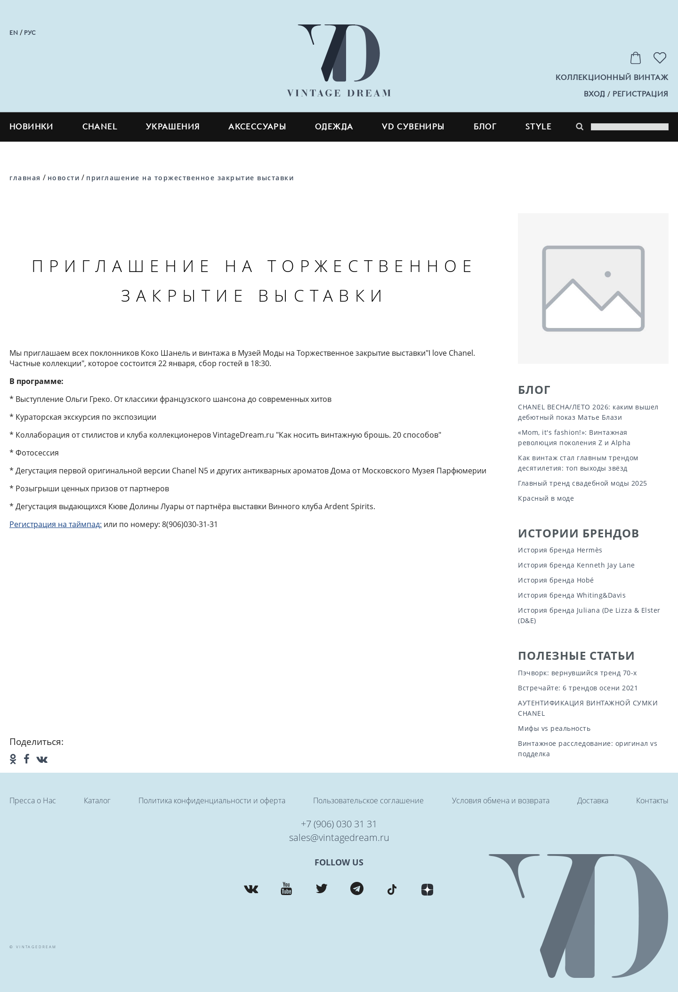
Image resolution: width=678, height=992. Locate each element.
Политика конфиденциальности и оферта (211, 800)
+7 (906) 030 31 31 (339, 823)
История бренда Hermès (560, 549)
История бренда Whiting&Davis (572, 595)
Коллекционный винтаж (612, 77)
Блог (534, 389)
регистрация (641, 94)
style (538, 127)
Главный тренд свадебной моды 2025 (582, 483)
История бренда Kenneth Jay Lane (576, 564)
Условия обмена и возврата (500, 800)
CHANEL (99, 127)
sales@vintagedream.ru (339, 837)
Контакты (652, 800)
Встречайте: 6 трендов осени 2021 (578, 687)
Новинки (31, 127)
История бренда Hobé (556, 580)
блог (485, 127)
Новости (64, 177)
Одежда (334, 127)
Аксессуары (257, 127)
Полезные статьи (576, 655)
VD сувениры (413, 127)
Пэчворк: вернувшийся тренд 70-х (577, 672)
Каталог (97, 800)
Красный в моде (546, 498)
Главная (25, 177)
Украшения (173, 127)
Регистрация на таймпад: (55, 524)
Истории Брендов (578, 533)
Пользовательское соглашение (368, 800)
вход (594, 94)
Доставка (592, 800)
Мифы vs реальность (554, 728)
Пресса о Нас (32, 800)
